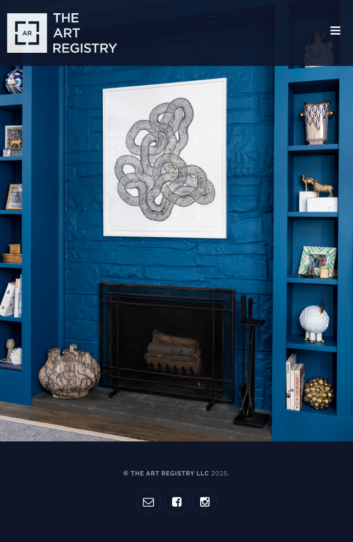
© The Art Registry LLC (175, 473)
